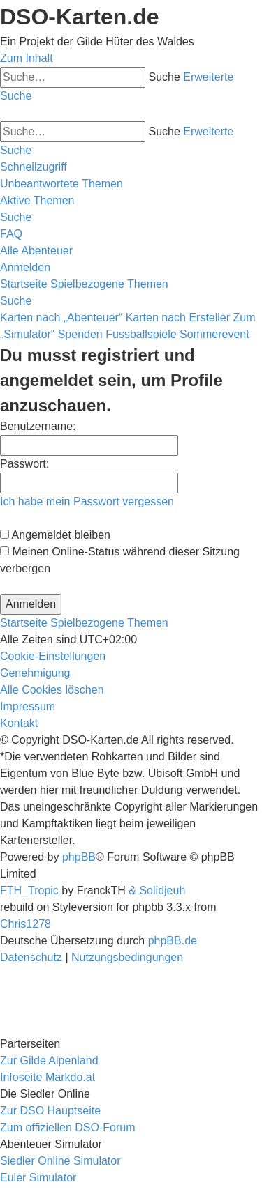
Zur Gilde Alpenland (49, 1060)
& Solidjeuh (157, 890)
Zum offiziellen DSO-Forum (68, 1127)
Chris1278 (25, 924)
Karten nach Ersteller (178, 317)
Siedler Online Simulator (60, 1161)
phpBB (79, 857)
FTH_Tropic (29, 890)
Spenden (80, 334)
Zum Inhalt (26, 58)
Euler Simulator (38, 1177)
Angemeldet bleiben (55, 535)
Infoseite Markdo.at (47, 1077)
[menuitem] (61, 184)
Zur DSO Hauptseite (50, 1111)
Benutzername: (38, 426)
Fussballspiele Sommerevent (177, 334)
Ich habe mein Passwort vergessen (87, 501)
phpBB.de (172, 941)
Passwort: (24, 464)
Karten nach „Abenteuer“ (61, 317)
